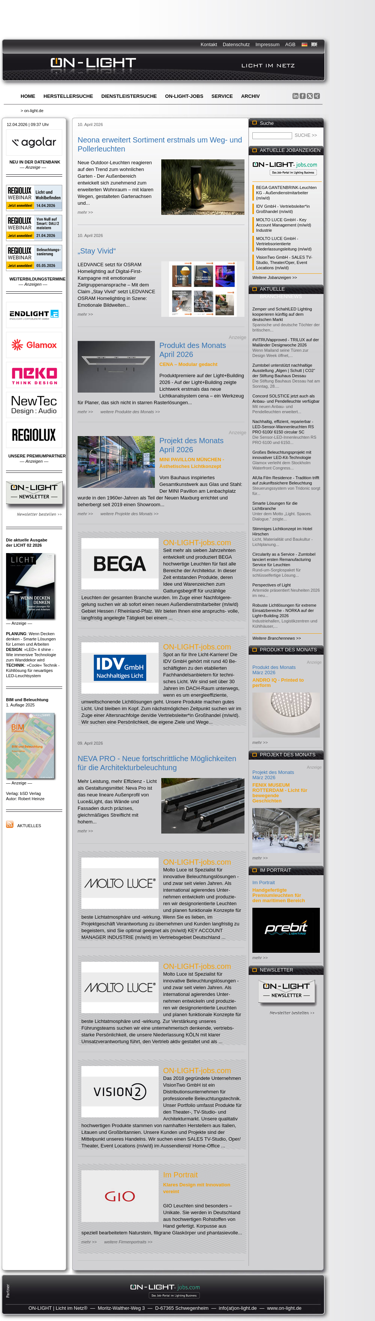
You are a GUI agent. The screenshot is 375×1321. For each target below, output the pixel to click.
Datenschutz (236, 44)
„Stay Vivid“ (97, 251)
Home (28, 96)
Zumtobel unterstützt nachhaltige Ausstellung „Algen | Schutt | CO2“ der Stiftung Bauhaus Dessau (283, 370)
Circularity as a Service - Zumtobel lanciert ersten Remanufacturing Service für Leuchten (283, 559)
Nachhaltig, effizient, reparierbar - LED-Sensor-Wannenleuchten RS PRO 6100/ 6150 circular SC (283, 426)
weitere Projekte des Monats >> (129, 513)
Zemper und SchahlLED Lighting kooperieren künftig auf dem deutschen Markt (282, 314)
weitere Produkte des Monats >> (130, 411)
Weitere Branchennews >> (276, 638)
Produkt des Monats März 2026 (274, 669)
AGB (290, 44)
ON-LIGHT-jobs (184, 96)
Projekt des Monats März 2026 (273, 774)
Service (222, 96)
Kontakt (209, 44)
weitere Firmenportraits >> (128, 1242)
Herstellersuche (68, 96)
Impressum (267, 44)
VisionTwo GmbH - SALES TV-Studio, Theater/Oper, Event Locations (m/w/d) (284, 262)
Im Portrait (180, 1175)
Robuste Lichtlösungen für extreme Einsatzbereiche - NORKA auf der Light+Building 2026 (284, 610)
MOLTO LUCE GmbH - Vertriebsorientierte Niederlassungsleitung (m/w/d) (284, 243)
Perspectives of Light (271, 585)
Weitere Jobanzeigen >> (274, 277)
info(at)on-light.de (238, 1308)
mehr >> (85, 212)
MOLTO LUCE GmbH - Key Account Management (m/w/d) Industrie (283, 224)
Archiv (250, 96)
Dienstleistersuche (129, 96)
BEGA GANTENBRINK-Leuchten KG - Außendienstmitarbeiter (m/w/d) (286, 192)
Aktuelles (29, 825)
